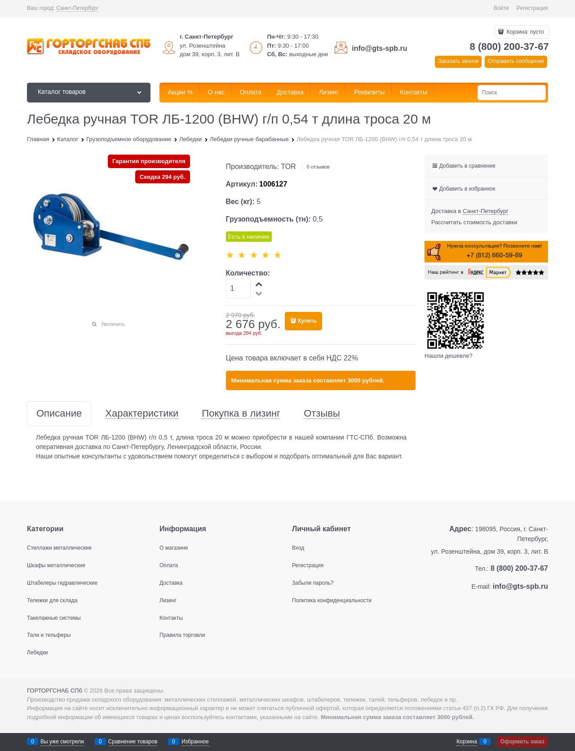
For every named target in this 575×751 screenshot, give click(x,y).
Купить (307, 321)
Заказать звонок (458, 61)
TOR (288, 166)
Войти (501, 8)
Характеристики (141, 414)
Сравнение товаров (133, 741)
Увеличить (113, 324)
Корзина (466, 741)
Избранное (195, 741)
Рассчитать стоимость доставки (474, 222)
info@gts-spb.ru (379, 48)
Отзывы (322, 414)
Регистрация (532, 8)
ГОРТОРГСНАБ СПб (54, 690)
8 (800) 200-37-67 (509, 46)
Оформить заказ (522, 741)
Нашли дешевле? (449, 355)
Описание (59, 414)
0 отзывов (318, 166)
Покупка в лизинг (241, 414)
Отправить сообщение (516, 61)
